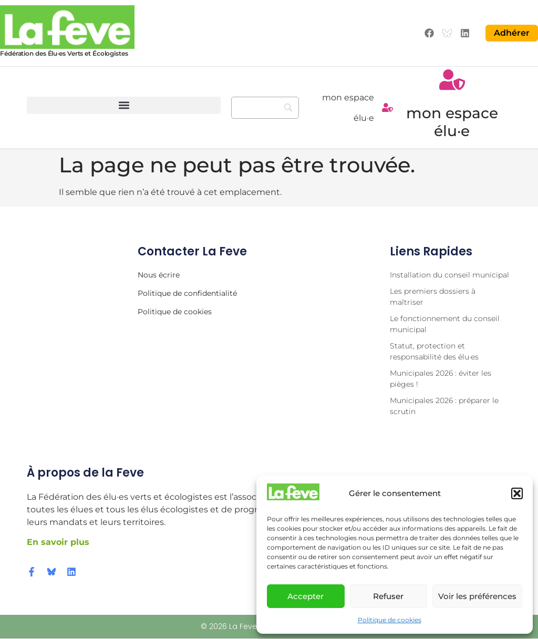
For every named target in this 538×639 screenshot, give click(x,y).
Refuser (388, 596)
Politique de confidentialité (187, 293)
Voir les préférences (477, 596)
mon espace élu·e (452, 122)
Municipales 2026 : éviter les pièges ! (440, 379)
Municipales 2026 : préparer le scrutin (444, 406)
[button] (517, 493)
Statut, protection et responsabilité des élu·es (434, 352)
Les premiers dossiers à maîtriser (432, 297)
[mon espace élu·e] (387, 107)
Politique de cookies (389, 620)
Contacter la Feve (192, 252)
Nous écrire (159, 275)
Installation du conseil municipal (449, 275)
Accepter (305, 596)
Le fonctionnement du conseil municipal (445, 324)
